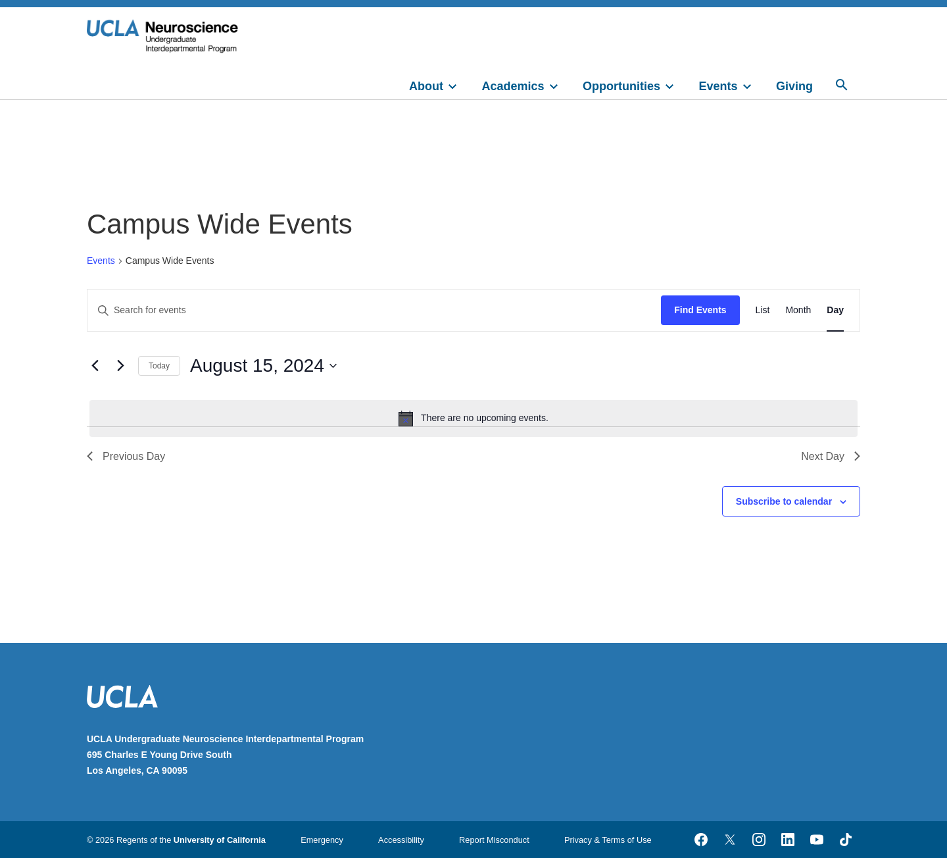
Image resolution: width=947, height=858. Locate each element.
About (426, 86)
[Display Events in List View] (763, 310)
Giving (794, 86)
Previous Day (126, 456)
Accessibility (401, 840)
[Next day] (120, 366)
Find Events (700, 310)
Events (718, 86)
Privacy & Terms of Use (608, 840)
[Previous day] (95, 366)
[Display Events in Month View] (798, 310)
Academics (513, 86)
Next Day (830, 456)
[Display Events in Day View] (835, 310)
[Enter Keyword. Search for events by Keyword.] (374, 310)
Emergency (322, 840)
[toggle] (458, 84)
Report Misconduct (494, 840)
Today (159, 365)
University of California (220, 840)
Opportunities (621, 86)
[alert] (473, 418)
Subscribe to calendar (784, 501)
